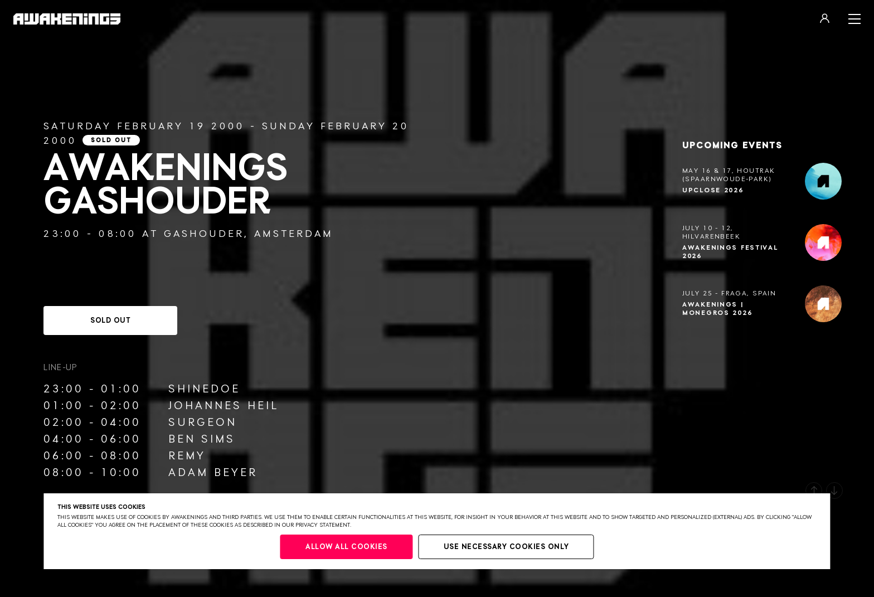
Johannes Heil (223, 405)
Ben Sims (201, 439)
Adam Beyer (213, 472)
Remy (187, 456)
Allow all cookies (346, 547)
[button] (813, 490)
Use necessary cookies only (506, 547)
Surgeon (202, 422)
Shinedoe (204, 389)
